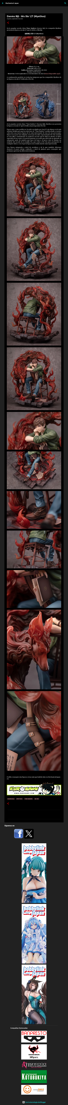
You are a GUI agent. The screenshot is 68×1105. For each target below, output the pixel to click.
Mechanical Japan (12, 3)
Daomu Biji (11, 799)
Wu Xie (37, 799)
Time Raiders (28, 799)
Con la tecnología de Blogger (34, 1102)
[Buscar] (65, 3)
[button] (8, 23)
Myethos (19, 799)
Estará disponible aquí (52, 74)
